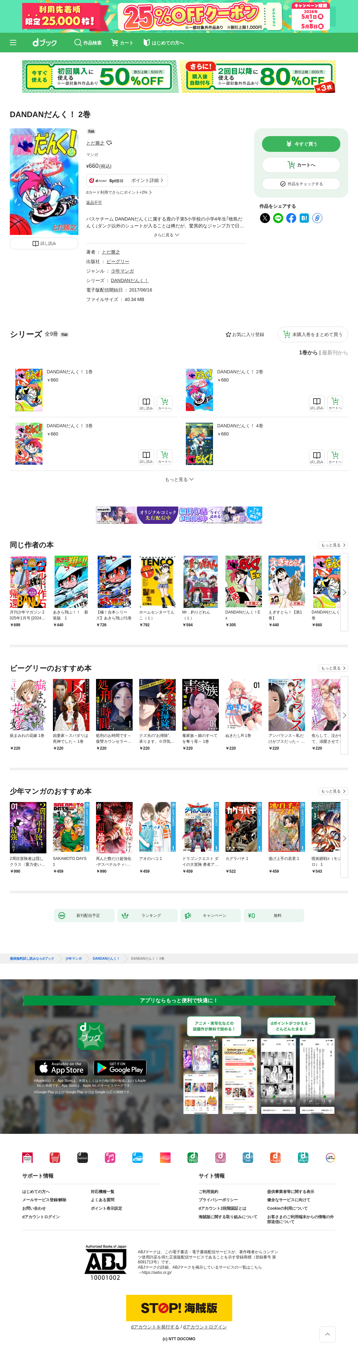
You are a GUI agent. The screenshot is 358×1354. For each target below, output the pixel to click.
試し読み (48, 243)
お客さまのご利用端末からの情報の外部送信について (300, 1219)
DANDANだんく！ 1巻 (70, 371)
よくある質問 (102, 1200)
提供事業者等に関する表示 (290, 1191)
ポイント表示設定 (106, 1208)
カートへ (306, 165)
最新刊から (335, 352)
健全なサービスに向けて (288, 1200)
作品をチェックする (305, 184)
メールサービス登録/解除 (44, 1200)
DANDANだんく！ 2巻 (240, 371)
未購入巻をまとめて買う (317, 334)
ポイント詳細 (145, 180)
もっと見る (331, 545)
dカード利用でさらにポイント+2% (116, 192)
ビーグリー (117, 261)
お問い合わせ (34, 1208)
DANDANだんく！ (130, 280)
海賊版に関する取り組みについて (228, 1217)
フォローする (109, 143)
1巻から (308, 352)
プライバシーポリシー (218, 1200)
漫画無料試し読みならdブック (32, 958)
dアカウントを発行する (155, 1326)
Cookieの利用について (287, 1208)
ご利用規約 (208, 1191)
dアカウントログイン (41, 1217)
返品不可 (94, 202)
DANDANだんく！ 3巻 (70, 425)
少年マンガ (122, 271)
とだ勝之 (95, 143)
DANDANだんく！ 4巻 (240, 425)
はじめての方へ (36, 1191)
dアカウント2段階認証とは (222, 1208)
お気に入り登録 (248, 334)
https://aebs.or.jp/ (156, 1272)
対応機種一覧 (102, 1191)
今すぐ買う (306, 144)
